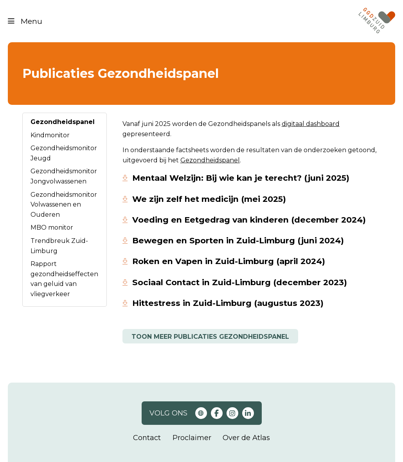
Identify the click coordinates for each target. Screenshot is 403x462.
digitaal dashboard (311, 124)
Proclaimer (192, 437)
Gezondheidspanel (63, 122)
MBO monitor (52, 227)
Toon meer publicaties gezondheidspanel (210, 336)
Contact (147, 437)
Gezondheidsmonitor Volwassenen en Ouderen (64, 204)
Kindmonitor (50, 135)
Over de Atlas (246, 437)
